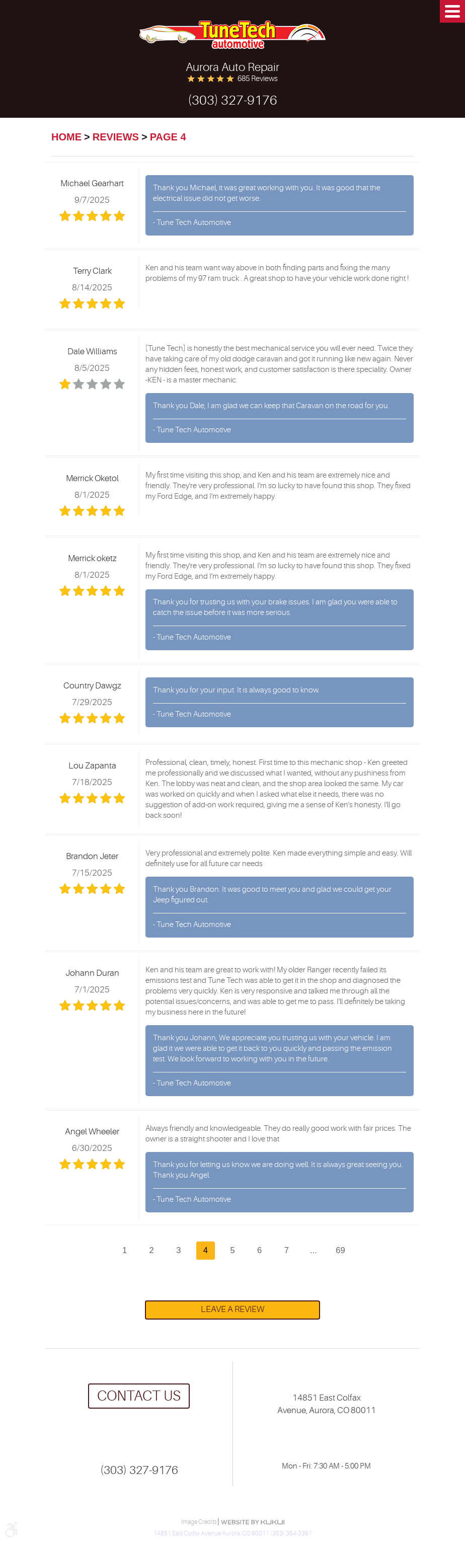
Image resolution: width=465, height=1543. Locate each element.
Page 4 (168, 136)
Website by (252, 1522)
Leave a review (232, 1309)
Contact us (139, 1396)
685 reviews (258, 78)
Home (66, 136)
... (313, 1250)
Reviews (116, 136)
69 (340, 1250)
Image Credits (199, 1521)
